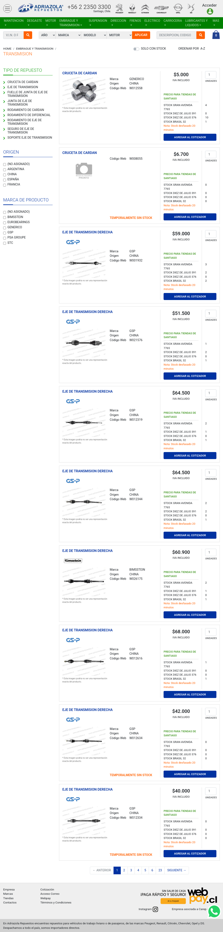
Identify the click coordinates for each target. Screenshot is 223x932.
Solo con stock (153, 48)
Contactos (9, 902)
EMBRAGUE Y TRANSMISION (69, 23)
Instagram (148, 909)
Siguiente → (176, 870)
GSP (10, 232)
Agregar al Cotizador (190, 137)
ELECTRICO (152, 21)
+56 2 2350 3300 (89, 7)
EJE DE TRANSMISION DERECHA (87, 232)
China (12, 174)
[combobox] (177, 35)
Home (7, 48)
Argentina (15, 169)
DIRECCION (118, 21)
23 (160, 870)
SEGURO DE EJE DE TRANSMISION (20, 130)
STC (10, 243)
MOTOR (50, 21)
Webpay (45, 898)
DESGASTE (34, 21)
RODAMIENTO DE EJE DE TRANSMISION (24, 122)
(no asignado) (18, 164)
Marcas (8, 893)
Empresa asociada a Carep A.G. (196, 909)
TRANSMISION (17, 53)
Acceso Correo (50, 893)
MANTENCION (14, 21)
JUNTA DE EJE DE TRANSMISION (19, 102)
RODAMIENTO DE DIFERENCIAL (29, 115)
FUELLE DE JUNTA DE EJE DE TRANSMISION (27, 94)
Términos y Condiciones (56, 902)
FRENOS (135, 21)
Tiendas (8, 898)
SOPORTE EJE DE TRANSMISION (29, 137)
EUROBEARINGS (18, 222)
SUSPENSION (98, 21)
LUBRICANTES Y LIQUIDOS (196, 23)
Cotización (47, 889)
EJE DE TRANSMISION (22, 87)
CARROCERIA (173, 21)
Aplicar (141, 35)
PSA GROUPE (16, 237)
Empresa (9, 889)
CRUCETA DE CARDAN (22, 82)
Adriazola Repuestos (40, 9)
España (13, 179)
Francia (13, 184)
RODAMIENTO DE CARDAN (25, 110)
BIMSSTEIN (15, 217)
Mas (216, 21)
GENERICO (14, 227)
